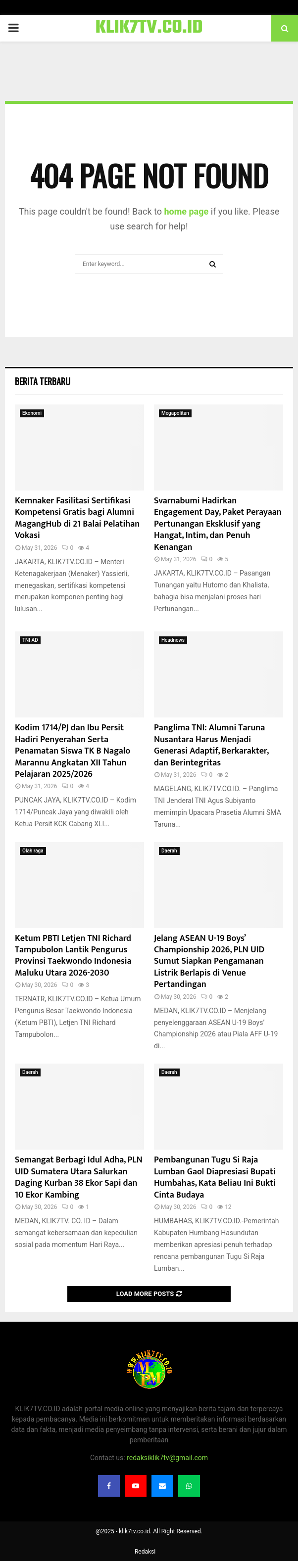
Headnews (173, 640)
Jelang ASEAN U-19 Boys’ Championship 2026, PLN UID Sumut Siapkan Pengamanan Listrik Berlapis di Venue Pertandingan (209, 961)
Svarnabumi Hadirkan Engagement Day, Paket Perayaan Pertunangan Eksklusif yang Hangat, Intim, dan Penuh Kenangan (218, 524)
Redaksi (145, 1551)
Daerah (169, 850)
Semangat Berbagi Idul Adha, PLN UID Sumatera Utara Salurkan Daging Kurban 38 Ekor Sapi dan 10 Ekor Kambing (79, 1177)
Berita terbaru (42, 381)
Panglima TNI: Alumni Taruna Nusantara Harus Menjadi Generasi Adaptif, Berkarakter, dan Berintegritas (211, 745)
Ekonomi (32, 413)
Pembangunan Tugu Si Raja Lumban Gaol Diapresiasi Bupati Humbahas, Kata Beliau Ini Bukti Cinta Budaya (215, 1177)
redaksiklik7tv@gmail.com (167, 1458)
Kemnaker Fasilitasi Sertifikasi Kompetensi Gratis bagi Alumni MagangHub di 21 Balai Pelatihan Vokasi (77, 518)
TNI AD (30, 640)
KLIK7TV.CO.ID (149, 28)
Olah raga (33, 850)
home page (186, 211)
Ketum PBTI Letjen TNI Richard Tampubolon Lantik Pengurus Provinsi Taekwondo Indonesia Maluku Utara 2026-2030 (73, 956)
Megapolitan (175, 413)
